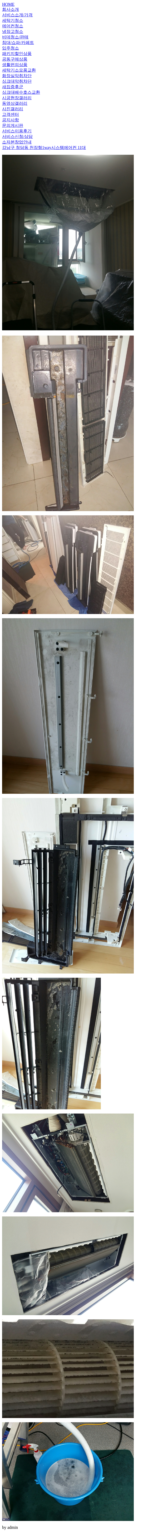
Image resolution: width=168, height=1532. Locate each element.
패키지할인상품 (17, 53)
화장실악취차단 (17, 75)
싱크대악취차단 (17, 81)
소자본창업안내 (17, 142)
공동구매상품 (14, 59)
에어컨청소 (12, 26)
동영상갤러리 (14, 103)
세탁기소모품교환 (19, 70)
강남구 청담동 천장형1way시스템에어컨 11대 (44, 147)
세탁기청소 (12, 20)
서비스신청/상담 (17, 136)
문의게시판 (12, 125)
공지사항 (10, 120)
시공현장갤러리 (17, 98)
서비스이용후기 (17, 131)
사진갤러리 (12, 109)
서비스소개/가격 (17, 15)
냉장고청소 (12, 31)
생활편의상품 (14, 64)
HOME (8, 4)
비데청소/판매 (15, 37)
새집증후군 (12, 86)
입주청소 (10, 48)
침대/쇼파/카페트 (18, 42)
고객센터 (10, 114)
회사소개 (10, 9)
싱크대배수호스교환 (21, 92)
